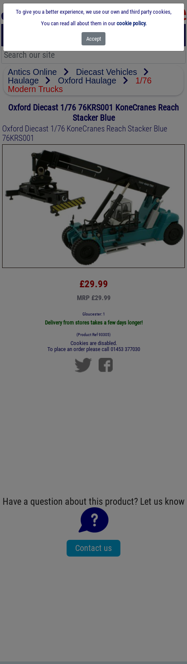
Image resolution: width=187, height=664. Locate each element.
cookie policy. (131, 23)
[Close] (94, 38)
